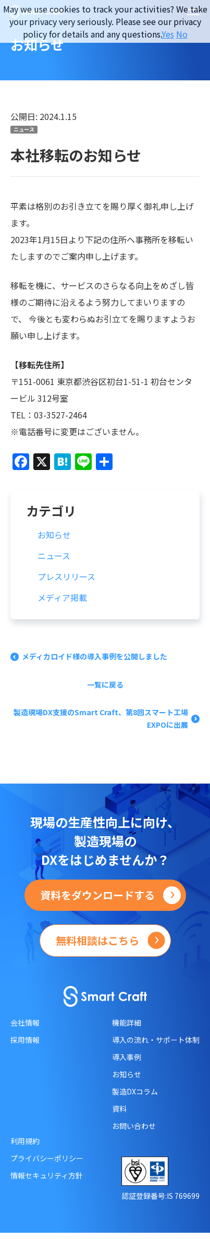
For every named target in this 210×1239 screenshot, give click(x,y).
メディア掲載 (62, 597)
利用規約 (25, 1141)
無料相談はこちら (97, 940)
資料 (119, 1108)
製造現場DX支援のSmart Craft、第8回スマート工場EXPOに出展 (101, 718)
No (182, 34)
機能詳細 (126, 1022)
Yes (168, 34)
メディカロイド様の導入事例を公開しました (94, 656)
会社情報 (25, 1022)
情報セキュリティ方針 (46, 1175)
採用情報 (25, 1039)
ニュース (24, 129)
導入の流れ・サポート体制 (156, 1039)
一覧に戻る (105, 684)
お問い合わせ (134, 1126)
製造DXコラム (135, 1091)
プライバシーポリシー (46, 1158)
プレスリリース (66, 576)
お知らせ (54, 534)
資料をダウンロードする (97, 895)
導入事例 (126, 1057)
